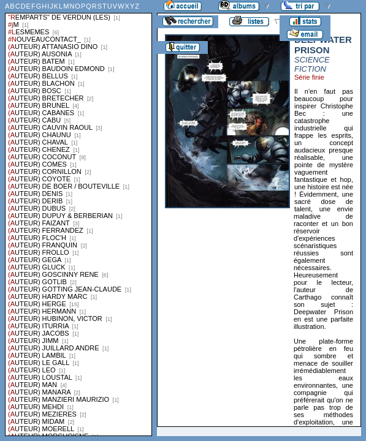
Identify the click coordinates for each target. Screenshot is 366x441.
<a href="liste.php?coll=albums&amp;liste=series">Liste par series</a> (78, 218)
